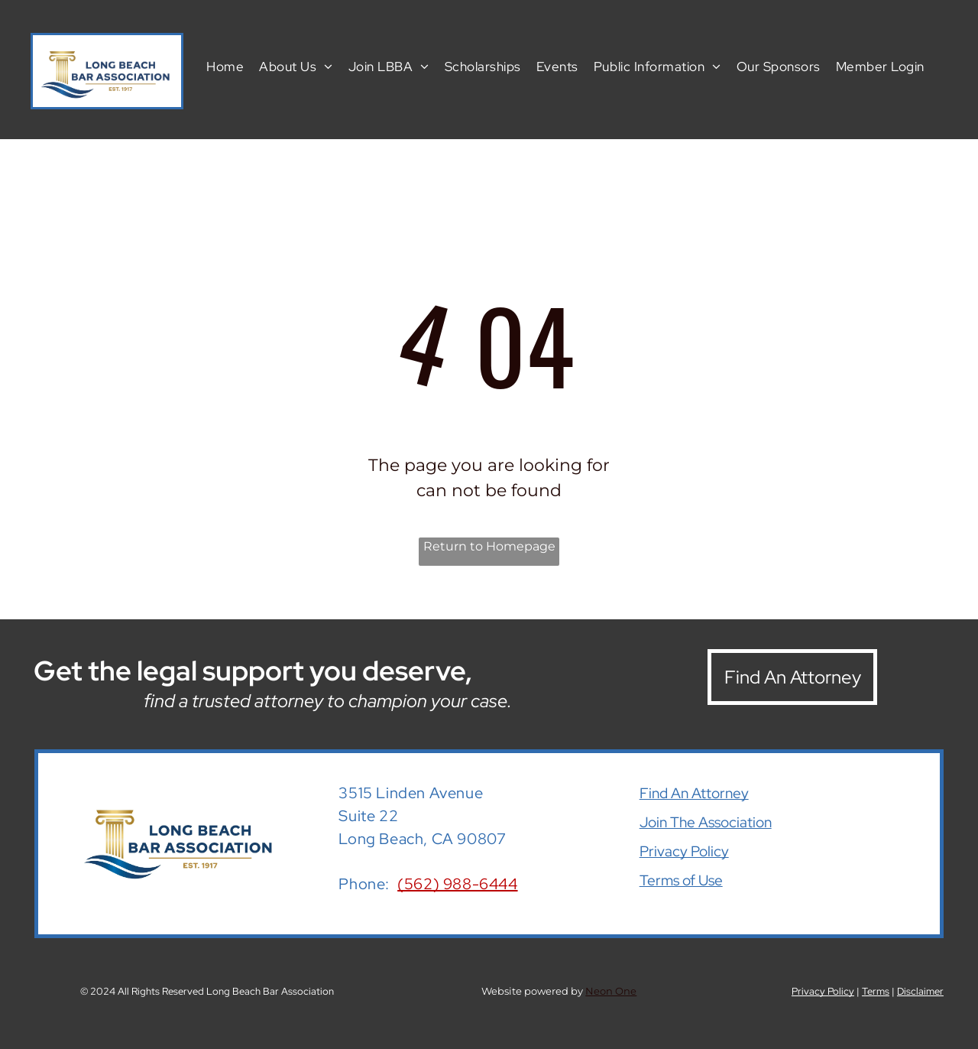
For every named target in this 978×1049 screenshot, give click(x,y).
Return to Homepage (489, 546)
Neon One (610, 991)
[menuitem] (225, 66)
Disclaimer (920, 991)
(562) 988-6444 (457, 884)
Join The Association (706, 822)
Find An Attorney (694, 793)
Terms (875, 991)
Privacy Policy (684, 851)
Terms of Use (681, 880)
